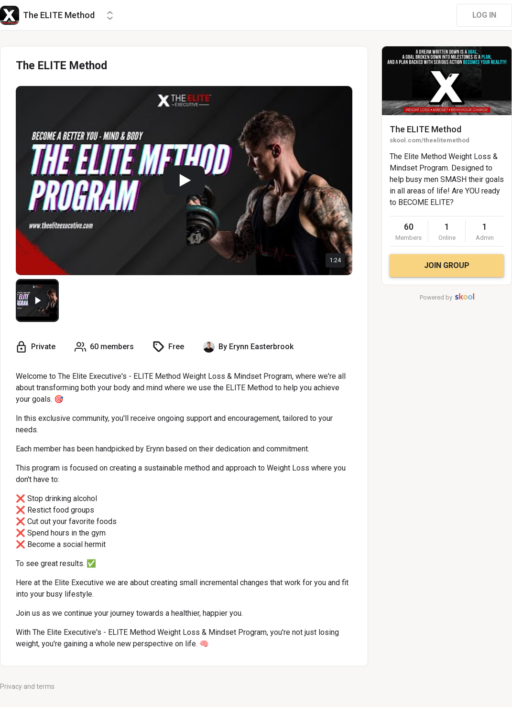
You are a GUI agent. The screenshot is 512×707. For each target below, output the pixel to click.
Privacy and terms (27, 686)
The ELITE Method (425, 129)
